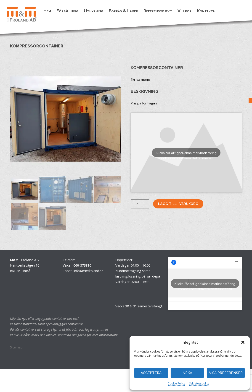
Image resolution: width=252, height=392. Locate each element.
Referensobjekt (157, 10)
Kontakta (206, 10)
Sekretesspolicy (199, 383)
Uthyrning (93, 10)
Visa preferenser (226, 373)
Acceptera (151, 373)
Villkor (184, 10)
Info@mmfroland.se (88, 270)
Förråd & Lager (123, 10)
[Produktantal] (140, 203)
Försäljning (67, 10)
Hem (47, 10)
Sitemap (16, 347)
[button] (243, 342)
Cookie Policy (176, 383)
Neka (187, 373)
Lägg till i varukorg (178, 204)
